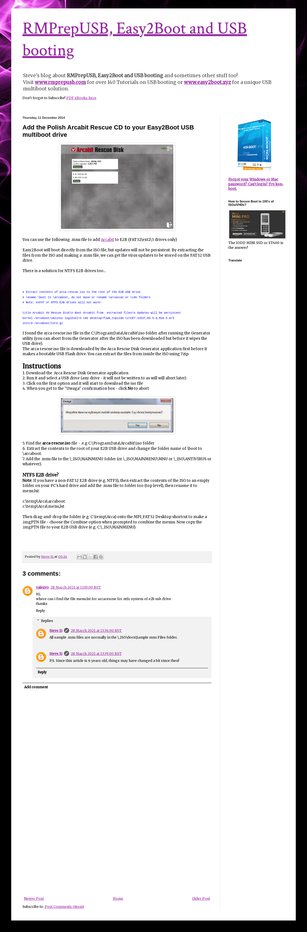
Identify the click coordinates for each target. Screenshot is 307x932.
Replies (47, 621)
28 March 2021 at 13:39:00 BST (96, 653)
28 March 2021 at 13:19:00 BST (76, 587)
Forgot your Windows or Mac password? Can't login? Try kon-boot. (256, 184)
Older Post (201, 898)
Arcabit (107, 239)
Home (118, 898)
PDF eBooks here (81, 98)
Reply (40, 611)
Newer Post (34, 898)
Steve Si (55, 630)
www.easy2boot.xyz (207, 82)
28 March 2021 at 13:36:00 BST (96, 630)
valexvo (42, 587)
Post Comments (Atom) (64, 906)
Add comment (36, 687)
